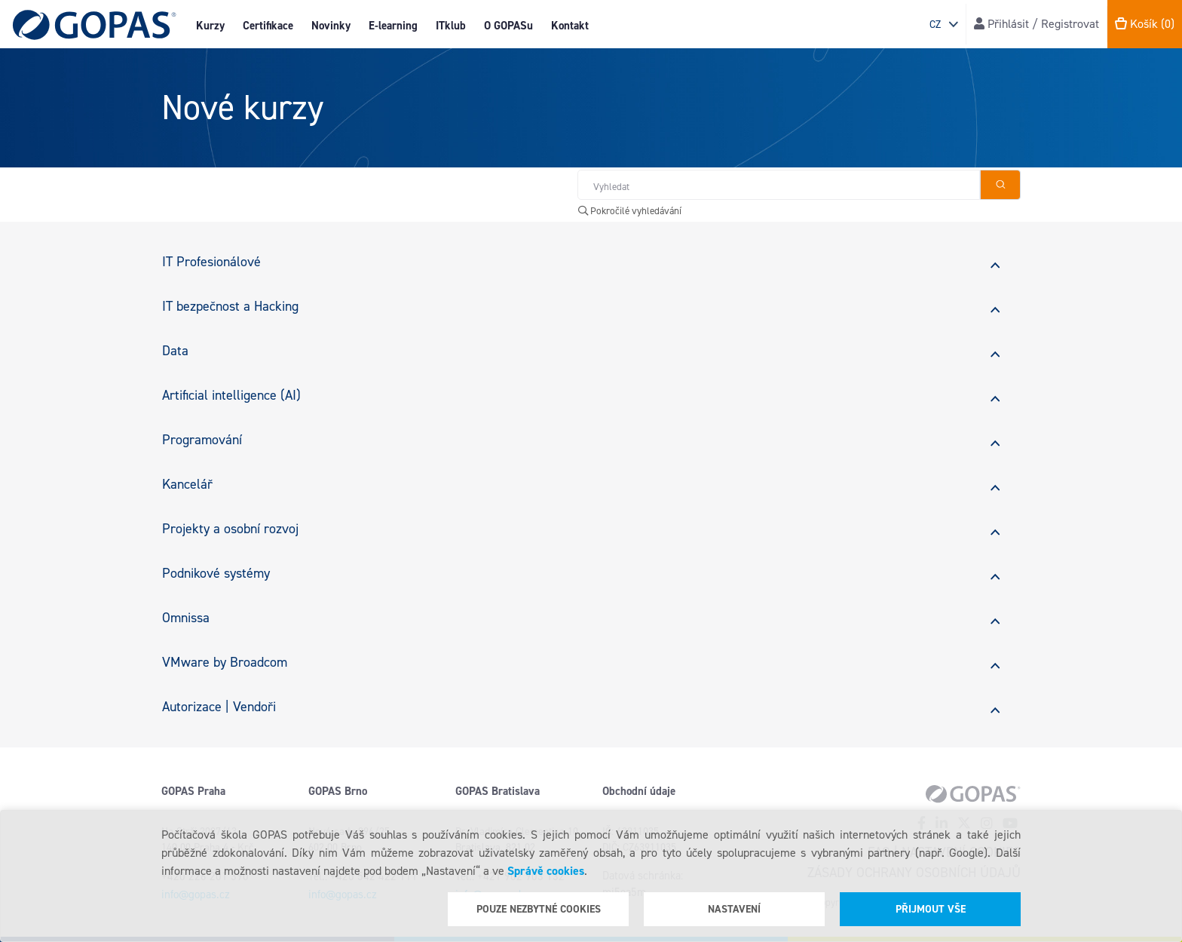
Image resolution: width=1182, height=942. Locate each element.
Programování (202, 440)
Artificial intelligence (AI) (231, 395)
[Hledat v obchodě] (778, 185)
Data (175, 351)
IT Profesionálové (211, 262)
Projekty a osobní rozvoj (230, 529)
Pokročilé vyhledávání (629, 210)
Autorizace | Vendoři (219, 707)
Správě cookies (545, 871)
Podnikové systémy (216, 573)
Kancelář (187, 484)
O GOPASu (508, 25)
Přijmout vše (931, 909)
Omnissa (186, 618)
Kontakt (570, 25)
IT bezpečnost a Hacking (230, 306)
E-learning (393, 25)
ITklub (451, 25)
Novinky (331, 25)
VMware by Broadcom (224, 662)
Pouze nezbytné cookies (538, 909)
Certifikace (268, 25)
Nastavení (734, 909)
